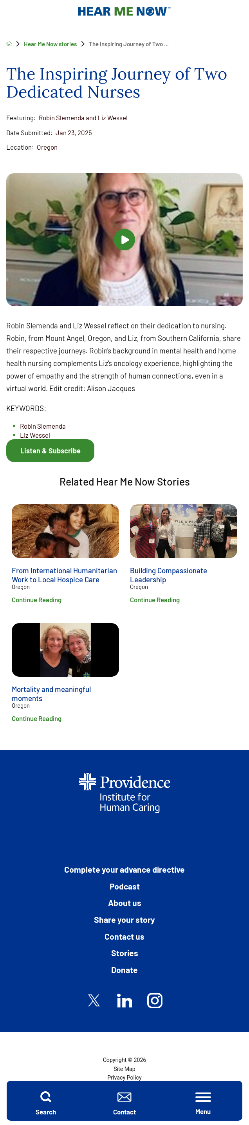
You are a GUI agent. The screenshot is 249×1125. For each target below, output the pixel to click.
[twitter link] (94, 1000)
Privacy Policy (124, 1077)
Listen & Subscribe (50, 450)
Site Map (124, 1069)
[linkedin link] (124, 1000)
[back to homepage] (9, 44)
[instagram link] (154, 1000)
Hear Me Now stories (50, 43)
